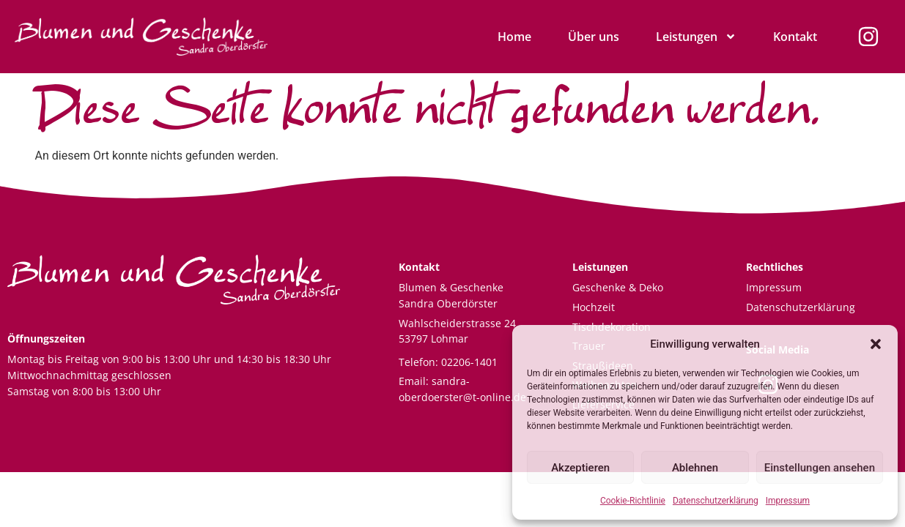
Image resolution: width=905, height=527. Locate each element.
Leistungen (696, 36)
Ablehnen (695, 467)
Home (514, 37)
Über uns (593, 37)
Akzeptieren (580, 467)
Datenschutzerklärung (715, 501)
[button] (875, 344)
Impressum (788, 501)
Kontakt (795, 37)
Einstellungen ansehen (819, 467)
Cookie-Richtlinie (632, 501)
